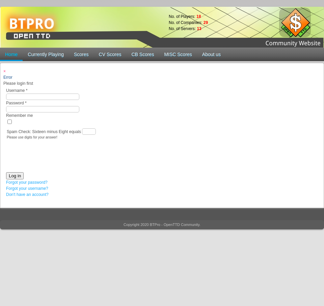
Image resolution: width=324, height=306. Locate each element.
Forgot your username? (27, 188)
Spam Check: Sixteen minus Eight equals (44, 131)
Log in (15, 175)
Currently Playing (46, 54)
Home (11, 54)
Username (16, 90)
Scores (81, 54)
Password (16, 103)
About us (211, 54)
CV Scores (110, 54)
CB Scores (142, 54)
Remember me (19, 115)
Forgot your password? (27, 182)
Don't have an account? (27, 194)
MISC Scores (178, 54)
